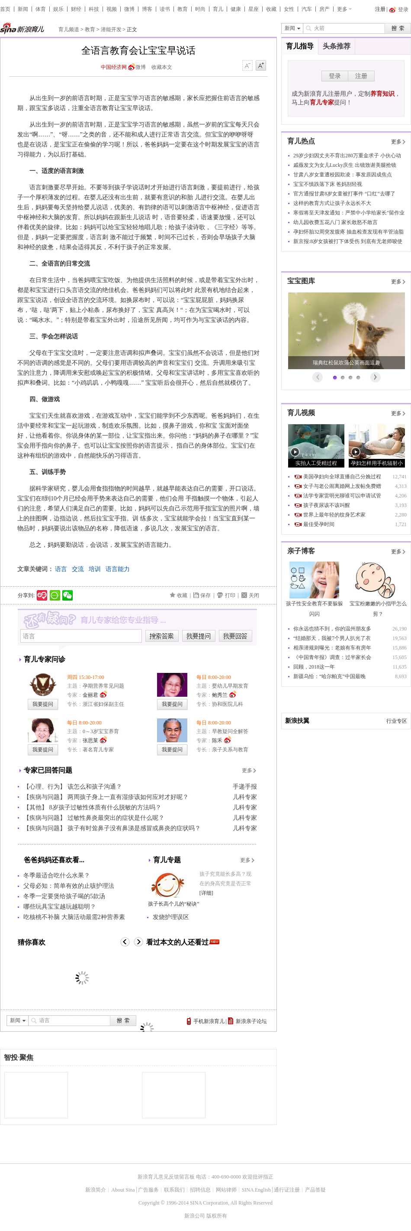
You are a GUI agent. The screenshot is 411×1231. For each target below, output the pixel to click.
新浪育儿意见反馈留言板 (166, 1177)
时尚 (200, 9)
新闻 (23, 9)
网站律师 (226, 1190)
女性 (289, 9)
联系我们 (174, 1190)
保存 (205, 595)
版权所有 (216, 1216)
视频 (111, 9)
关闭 (254, 595)
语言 (61, 569)
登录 (335, 76)
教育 (182, 9)
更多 (342, 9)
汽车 (307, 9)
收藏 (271, 9)
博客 (147, 9)
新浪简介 (95, 1190)
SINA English (256, 1190)
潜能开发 (111, 29)
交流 (78, 569)
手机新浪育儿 (209, 1021)
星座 (253, 9)
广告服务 (148, 1190)
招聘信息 (200, 1190)
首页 (5, 9)
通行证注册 (287, 1190)
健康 (236, 9)
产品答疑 (315, 1190)
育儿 (218, 9)
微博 (129, 9)
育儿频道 (68, 29)
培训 (95, 569)
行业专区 (396, 721)
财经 (76, 9)
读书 (165, 9)
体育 (40, 9)
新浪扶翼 (297, 721)
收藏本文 (161, 67)
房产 (324, 9)
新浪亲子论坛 (251, 1021)
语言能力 (118, 569)
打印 (230, 595)
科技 (94, 9)
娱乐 (58, 9)
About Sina (123, 1190)
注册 (380, 9)
